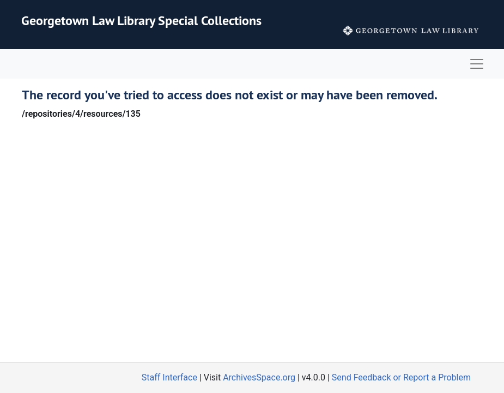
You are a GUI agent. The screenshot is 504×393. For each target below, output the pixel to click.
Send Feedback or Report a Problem (401, 377)
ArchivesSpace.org (259, 377)
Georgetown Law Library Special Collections (141, 20)
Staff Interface (169, 377)
